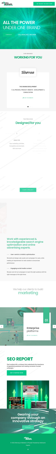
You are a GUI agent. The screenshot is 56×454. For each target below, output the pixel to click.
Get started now (16, 373)
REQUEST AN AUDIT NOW (44, 3)
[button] (54, 326)
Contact (9, 34)
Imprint (28, 445)
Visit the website (28, 97)
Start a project (28, 190)
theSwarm (43, 443)
